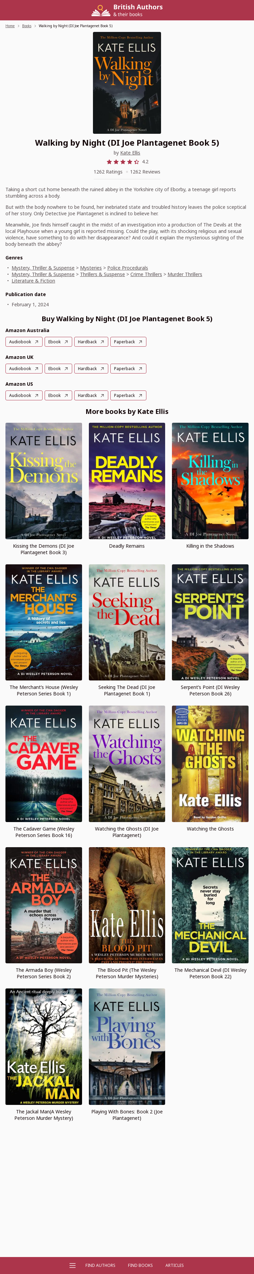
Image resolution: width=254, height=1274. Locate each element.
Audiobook (20, 342)
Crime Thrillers (146, 274)
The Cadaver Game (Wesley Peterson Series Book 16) (43, 831)
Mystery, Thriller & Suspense (43, 268)
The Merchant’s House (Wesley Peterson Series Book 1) (44, 690)
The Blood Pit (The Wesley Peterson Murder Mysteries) (127, 973)
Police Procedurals (127, 268)
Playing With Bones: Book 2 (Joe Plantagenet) (127, 1114)
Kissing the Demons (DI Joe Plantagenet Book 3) (43, 549)
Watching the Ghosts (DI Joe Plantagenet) (127, 831)
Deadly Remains (127, 546)
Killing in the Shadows (210, 546)
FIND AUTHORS (100, 1265)
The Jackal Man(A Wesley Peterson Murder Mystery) (43, 1114)
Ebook (54, 342)
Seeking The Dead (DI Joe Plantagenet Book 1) (126, 690)
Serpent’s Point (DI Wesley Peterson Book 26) (210, 690)
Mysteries (91, 268)
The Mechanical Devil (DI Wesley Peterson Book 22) (210, 973)
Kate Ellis (130, 152)
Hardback (87, 342)
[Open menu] (72, 1265)
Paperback (124, 342)
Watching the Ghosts (210, 828)
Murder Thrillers (185, 274)
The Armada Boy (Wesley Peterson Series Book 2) (44, 973)
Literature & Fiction (33, 280)
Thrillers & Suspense (102, 274)
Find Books (140, 1265)
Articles (174, 1265)
